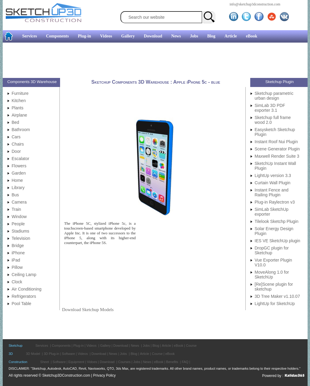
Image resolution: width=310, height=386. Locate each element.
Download (153, 36)
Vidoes (92, 362)
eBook (251, 36)
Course (191, 345)
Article (231, 36)
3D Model (33, 353)
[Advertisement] (152, 61)
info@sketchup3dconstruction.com (255, 4)
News (176, 36)
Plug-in (84, 36)
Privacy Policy (104, 375)
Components (57, 36)
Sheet (44, 362)
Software (68, 353)
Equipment (77, 362)
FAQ (185, 362)
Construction (18, 362)
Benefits (172, 362)
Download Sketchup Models (88, 309)
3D (11, 353)
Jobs (194, 36)
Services (29, 36)
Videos (106, 36)
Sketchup (16, 345)
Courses (124, 362)
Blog (211, 36)
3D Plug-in (51, 353)
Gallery (128, 36)
